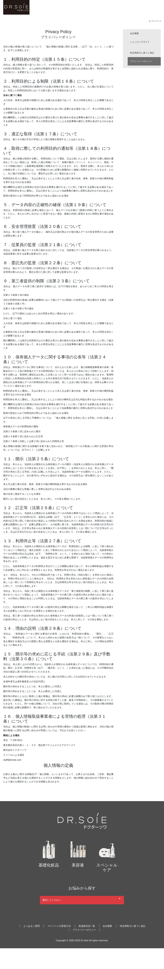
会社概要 (134, 33)
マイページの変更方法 (59, 923)
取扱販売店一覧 (87, 923)
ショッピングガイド (140, 42)
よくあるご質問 (31, 923)
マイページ (155, 21)
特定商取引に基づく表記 (143, 53)
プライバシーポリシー (141, 61)
